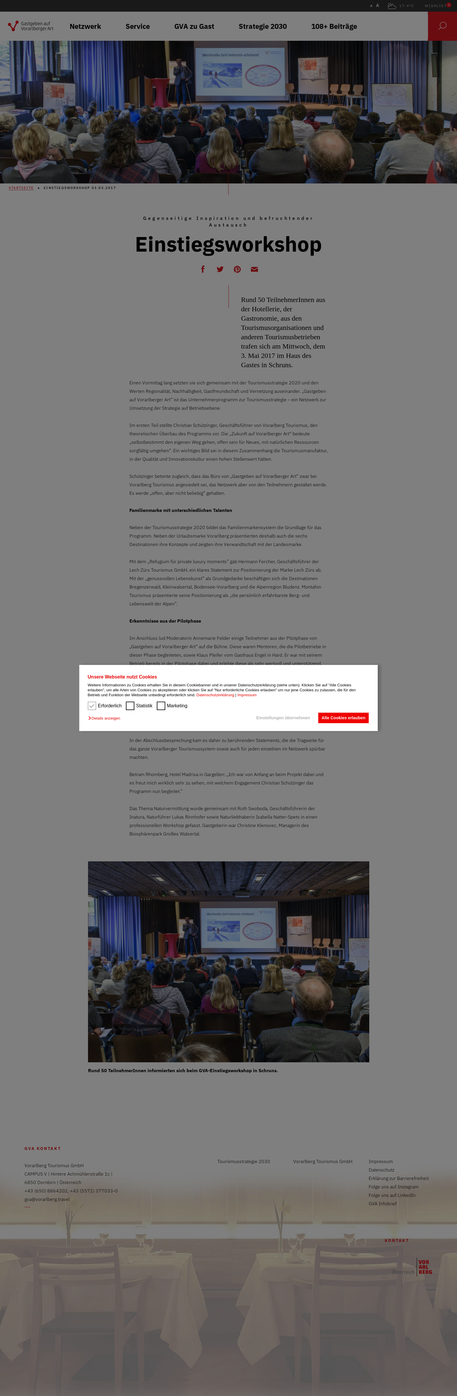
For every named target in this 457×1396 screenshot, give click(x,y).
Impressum (247, 695)
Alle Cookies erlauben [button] (343, 717)
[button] (106, 718)
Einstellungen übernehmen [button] (283, 717)
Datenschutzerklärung (215, 695)
